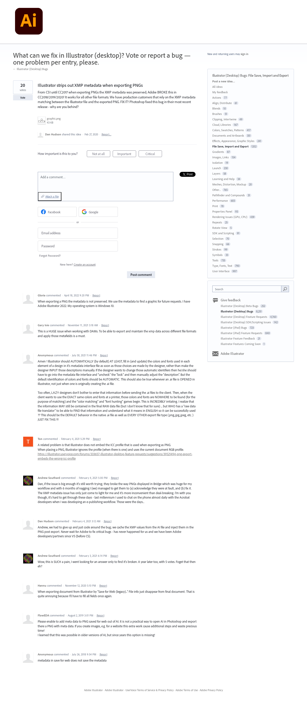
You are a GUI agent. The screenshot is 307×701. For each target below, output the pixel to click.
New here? (78, 264)
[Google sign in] (98, 212)
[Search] (285, 289)
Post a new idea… (223, 81)
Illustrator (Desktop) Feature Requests (244, 317)
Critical (153, 154)
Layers (216, 173)
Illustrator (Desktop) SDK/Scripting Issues (246, 322)
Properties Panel (222, 211)
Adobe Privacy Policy (211, 690)
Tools (215, 260)
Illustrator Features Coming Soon (241, 344)
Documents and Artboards (228, 135)
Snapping (217, 244)
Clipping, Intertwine (224, 119)
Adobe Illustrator (232, 353)
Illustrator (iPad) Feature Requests (242, 333)
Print (215, 206)
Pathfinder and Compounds (228, 195)
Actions (216, 97)
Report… (106, 134)
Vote (22, 97)
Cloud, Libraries (221, 124)
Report (96, 295)
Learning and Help (223, 179)
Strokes (216, 249)
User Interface (221, 271)
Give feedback (231, 300)
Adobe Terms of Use (187, 690)
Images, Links (220, 157)
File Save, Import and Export (268, 75)
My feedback (220, 92)
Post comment (141, 274)
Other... (216, 190)
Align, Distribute (222, 103)
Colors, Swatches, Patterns (228, 130)
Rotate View (219, 228)
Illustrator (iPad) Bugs (234, 327)
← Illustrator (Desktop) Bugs (30, 69)
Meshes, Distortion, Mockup (229, 184)
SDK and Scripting (223, 233)
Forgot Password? (50, 255)
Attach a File (52, 196)
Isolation (217, 162)
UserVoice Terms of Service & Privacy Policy (150, 690)
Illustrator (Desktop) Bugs (229, 75)
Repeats (217, 222)
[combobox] (248, 289)
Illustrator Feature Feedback (238, 338)
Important (126, 154)
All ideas (217, 87)
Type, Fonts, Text (222, 266)
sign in (244, 54)
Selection (217, 238)
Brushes (217, 114)
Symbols (217, 255)
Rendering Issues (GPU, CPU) (229, 217)
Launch (216, 168)
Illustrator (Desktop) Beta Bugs (240, 306)
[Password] (78, 246)
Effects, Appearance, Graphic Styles (233, 141)
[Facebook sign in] (57, 212)
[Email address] (78, 233)
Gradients (218, 152)
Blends (216, 108)
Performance (220, 200)
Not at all (101, 154)
